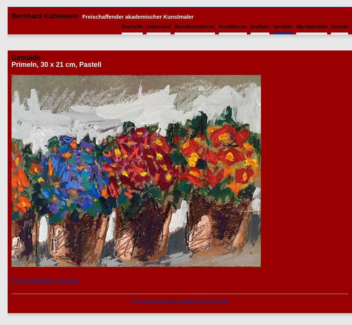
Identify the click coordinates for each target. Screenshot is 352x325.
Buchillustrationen (194, 26)
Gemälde (283, 26)
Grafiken (260, 26)
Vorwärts (67, 280)
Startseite (132, 26)
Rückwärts (42, 280)
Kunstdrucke (233, 26)
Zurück (19, 280)
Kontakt (339, 26)
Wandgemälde (311, 26)
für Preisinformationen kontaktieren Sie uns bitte (179, 301)
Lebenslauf (159, 26)
